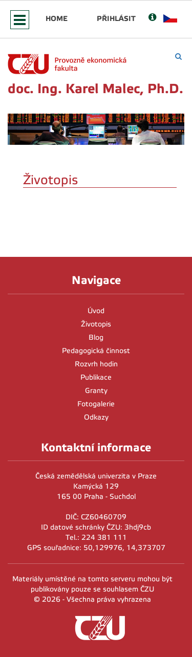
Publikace (96, 377)
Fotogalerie (96, 404)
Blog (96, 337)
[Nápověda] (152, 18)
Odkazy (96, 417)
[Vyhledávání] (178, 56)
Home (57, 18)
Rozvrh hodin (96, 364)
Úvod (96, 311)
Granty (96, 391)
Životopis (96, 324)
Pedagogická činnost (96, 351)
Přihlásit (116, 18)
